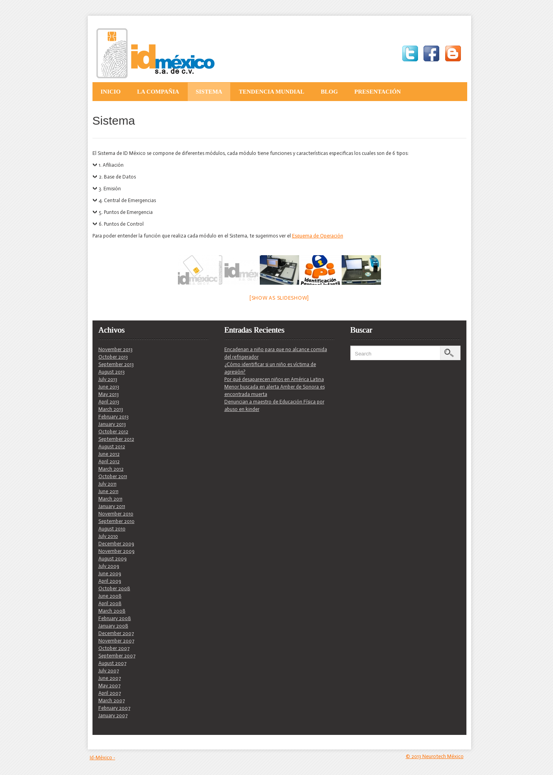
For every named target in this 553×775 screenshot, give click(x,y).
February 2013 (113, 417)
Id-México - (102, 757)
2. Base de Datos (117, 177)
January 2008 (113, 626)
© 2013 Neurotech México (435, 756)
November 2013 (115, 349)
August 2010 (112, 529)
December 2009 (116, 544)
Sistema (209, 91)
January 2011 (111, 506)
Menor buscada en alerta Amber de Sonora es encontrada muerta (274, 390)
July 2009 (108, 566)
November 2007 (116, 641)
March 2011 (110, 499)
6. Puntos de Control (121, 224)
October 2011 (112, 476)
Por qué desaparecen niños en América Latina (274, 379)
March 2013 (110, 409)
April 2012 (109, 461)
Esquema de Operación (317, 236)
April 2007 (109, 693)
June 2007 (109, 678)
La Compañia (158, 91)
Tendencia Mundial (271, 91)
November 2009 (116, 551)
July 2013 (107, 379)
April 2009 (109, 581)
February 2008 (114, 618)
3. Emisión (110, 188)
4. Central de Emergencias (127, 200)
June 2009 (109, 573)
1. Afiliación (111, 165)
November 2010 (115, 514)
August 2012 (111, 446)
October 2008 (114, 588)
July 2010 (108, 536)
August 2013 (111, 372)
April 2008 (110, 603)
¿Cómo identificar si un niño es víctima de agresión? (270, 368)
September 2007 (116, 656)
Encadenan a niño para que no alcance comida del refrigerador (275, 353)
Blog (329, 91)
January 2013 (112, 424)
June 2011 (108, 491)
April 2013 (108, 402)
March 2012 (111, 469)
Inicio (111, 91)
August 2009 (112, 558)
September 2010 (116, 521)
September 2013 (116, 364)
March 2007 (111, 700)
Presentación (377, 91)
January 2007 (113, 715)
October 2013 (113, 357)
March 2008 (112, 611)
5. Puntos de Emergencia (126, 212)
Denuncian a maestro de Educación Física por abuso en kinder (274, 405)
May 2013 (108, 394)
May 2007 (109, 685)
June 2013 (108, 387)
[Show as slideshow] (279, 298)
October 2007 (113, 648)
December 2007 (116, 633)
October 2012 (113, 431)
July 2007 (108, 671)
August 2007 (112, 663)
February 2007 (114, 708)
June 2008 (110, 596)
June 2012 (109, 454)
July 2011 (107, 484)
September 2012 (116, 439)
